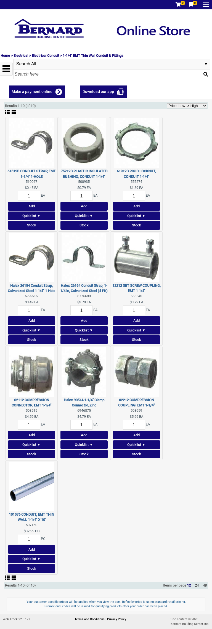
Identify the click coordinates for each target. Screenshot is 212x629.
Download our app (98, 91)
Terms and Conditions (90, 619)
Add (31, 206)
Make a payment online (32, 91)
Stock (31, 225)
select (206, 64)
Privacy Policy (116, 619)
